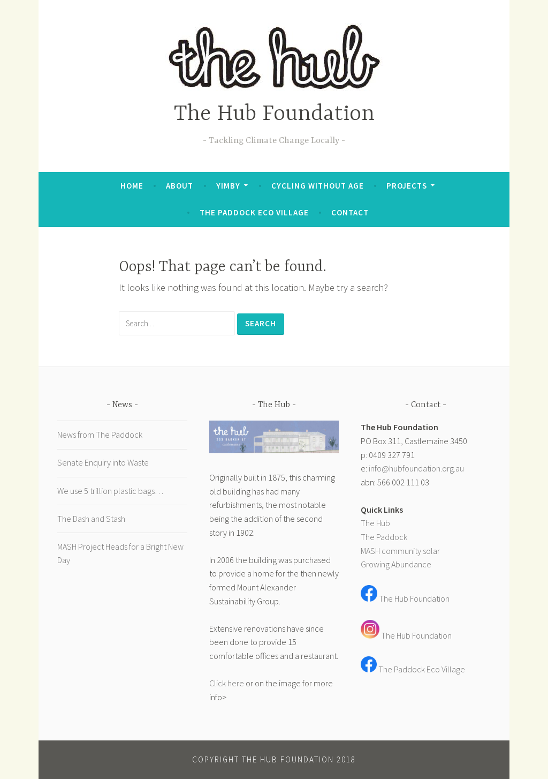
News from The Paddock (99, 434)
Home (131, 186)
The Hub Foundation (274, 114)
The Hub (375, 523)
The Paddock (384, 536)
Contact (350, 212)
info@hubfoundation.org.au (416, 468)
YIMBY (228, 186)
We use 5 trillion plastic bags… (110, 490)
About (179, 186)
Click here (226, 683)
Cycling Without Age (317, 186)
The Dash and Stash (91, 518)
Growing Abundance (396, 564)
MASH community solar (400, 550)
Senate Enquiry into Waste (103, 462)
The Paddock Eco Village (254, 212)
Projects (406, 186)
